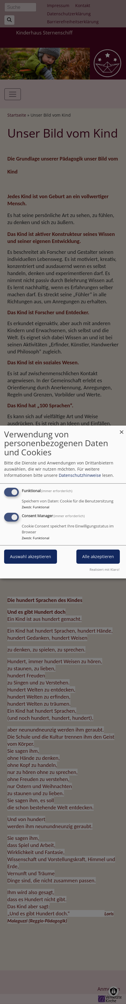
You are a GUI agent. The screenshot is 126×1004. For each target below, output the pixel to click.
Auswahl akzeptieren (30, 557)
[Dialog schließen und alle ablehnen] (121, 429)
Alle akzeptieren (98, 557)
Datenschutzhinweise (80, 475)
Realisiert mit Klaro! (105, 569)
